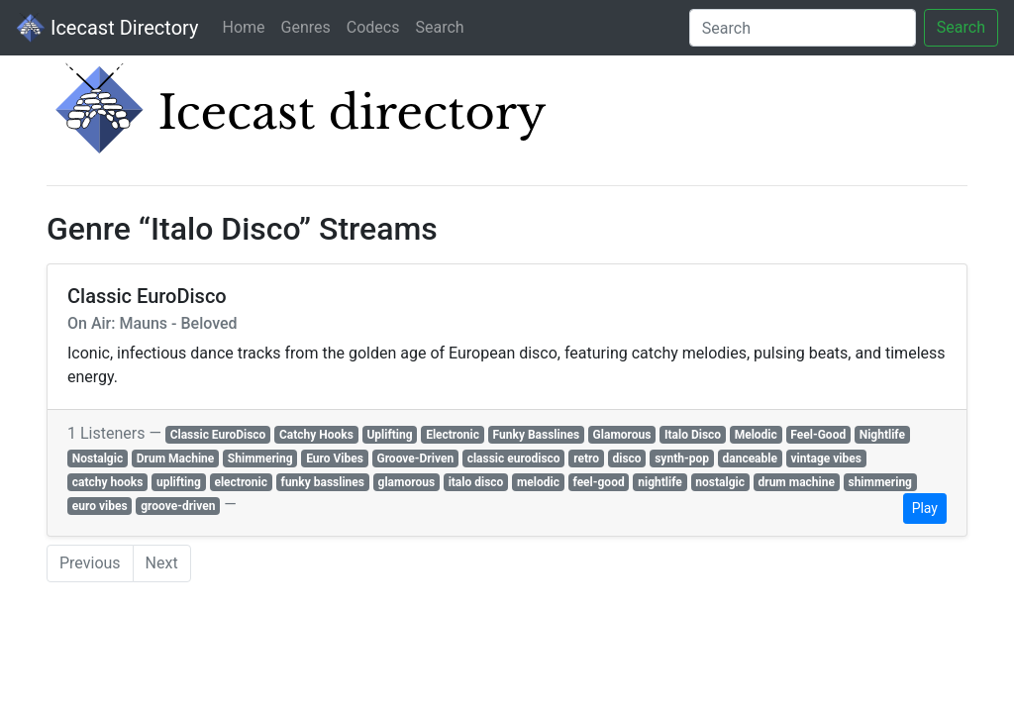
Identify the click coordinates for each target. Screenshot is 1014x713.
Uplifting (389, 435)
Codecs (373, 27)
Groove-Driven (415, 458)
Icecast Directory (107, 28)
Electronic (452, 435)
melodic (538, 482)
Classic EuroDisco (218, 435)
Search (439, 27)
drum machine (797, 482)
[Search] (802, 28)
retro (586, 458)
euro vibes (100, 506)
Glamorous (622, 435)
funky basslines (322, 482)
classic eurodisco (513, 458)
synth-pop (682, 458)
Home (243, 27)
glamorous (407, 482)
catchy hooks (108, 482)
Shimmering (260, 458)
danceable (749, 458)
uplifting (178, 482)
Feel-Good (818, 435)
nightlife (660, 482)
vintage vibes (826, 458)
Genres (306, 27)
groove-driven (178, 506)
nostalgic (720, 482)
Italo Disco (692, 435)
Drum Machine (176, 458)
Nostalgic (97, 458)
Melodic (756, 435)
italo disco (476, 482)
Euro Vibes (334, 458)
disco (627, 458)
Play (925, 508)
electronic (240, 482)
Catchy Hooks (316, 435)
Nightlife (882, 435)
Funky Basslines (536, 435)
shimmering (879, 482)
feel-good (598, 482)
